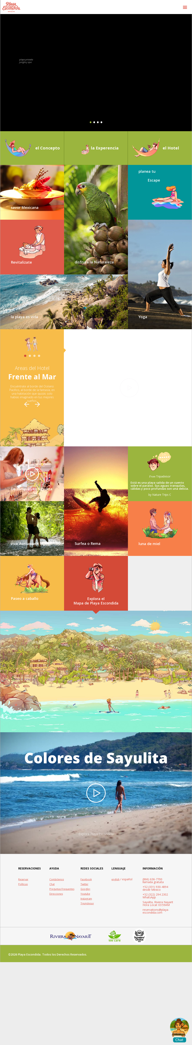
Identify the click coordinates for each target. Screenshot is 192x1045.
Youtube (85, 976)
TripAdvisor (87, 986)
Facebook (86, 962)
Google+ (85, 972)
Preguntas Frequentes (61, 972)
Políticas (23, 967)
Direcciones (56, 976)
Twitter (84, 967)
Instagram (86, 981)
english (115, 962)
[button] (185, 7)
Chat (52, 967)
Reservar (23, 962)
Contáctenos (56, 962)
